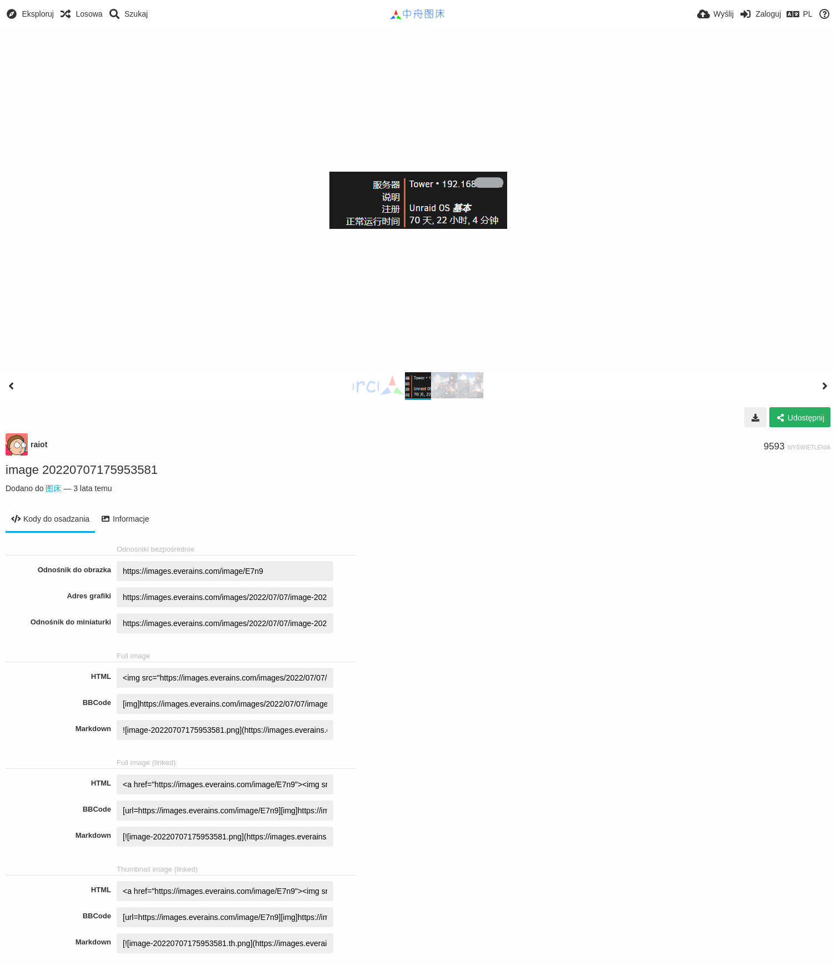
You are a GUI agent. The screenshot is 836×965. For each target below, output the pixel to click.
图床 (53, 488)
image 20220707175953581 (82, 470)
